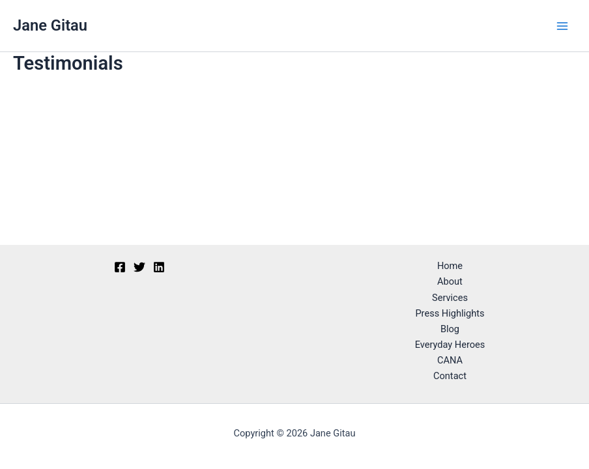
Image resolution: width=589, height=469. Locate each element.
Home (450, 266)
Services (450, 298)
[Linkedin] (159, 267)
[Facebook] (120, 267)
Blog (449, 329)
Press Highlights (449, 313)
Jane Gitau (50, 25)
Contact (450, 376)
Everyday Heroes (450, 344)
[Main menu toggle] (562, 26)
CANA (450, 360)
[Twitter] (139, 267)
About (450, 281)
